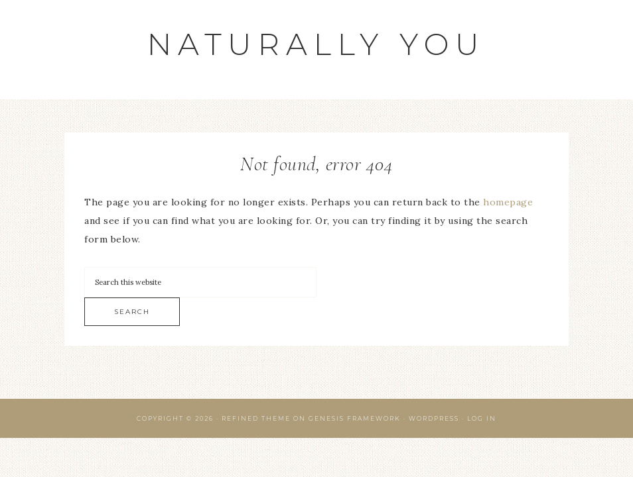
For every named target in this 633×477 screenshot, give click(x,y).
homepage (508, 202)
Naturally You (316, 44)
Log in (481, 418)
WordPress (434, 418)
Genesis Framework (355, 418)
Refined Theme (256, 418)
